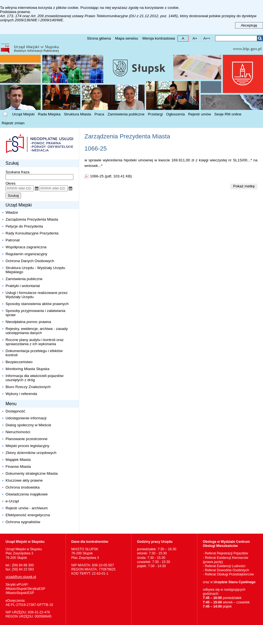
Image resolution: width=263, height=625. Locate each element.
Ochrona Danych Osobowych (30, 261)
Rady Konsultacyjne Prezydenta (32, 233)
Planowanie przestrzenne (27, 439)
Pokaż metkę (244, 186)
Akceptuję (249, 25)
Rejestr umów (199, 114)
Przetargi (155, 114)
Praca (99, 114)
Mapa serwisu (126, 38)
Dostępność (15, 411)
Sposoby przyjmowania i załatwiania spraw (35, 313)
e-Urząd (12, 501)
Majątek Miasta (18, 460)
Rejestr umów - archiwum (27, 508)
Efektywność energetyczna (28, 515)
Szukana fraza (17, 172)
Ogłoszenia (175, 114)
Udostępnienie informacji (26, 418)
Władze (12, 212)
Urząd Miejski (23, 114)
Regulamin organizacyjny (26, 254)
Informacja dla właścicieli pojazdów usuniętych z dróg (34, 378)
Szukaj (260, 38)
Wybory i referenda (21, 394)
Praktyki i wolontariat (23, 286)
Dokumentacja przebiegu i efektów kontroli (34, 353)
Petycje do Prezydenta (24, 226)
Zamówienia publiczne (126, 114)
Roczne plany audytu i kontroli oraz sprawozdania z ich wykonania (35, 342)
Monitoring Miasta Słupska (27, 369)
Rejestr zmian (13, 123)
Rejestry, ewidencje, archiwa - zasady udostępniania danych (37, 331)
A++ (206, 38)
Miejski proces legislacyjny (27, 446)
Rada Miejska (49, 114)
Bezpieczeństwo (19, 362)
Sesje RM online (227, 114)
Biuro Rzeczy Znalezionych (28, 387)
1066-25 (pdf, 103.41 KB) (111, 176)
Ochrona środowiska (23, 487)
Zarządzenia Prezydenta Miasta (32, 219)
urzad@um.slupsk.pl (21, 577)
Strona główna (99, 38)
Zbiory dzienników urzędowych (31, 453)
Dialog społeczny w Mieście (28, 425)
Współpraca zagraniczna (26, 247)
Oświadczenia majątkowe (27, 494)
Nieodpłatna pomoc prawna (28, 322)
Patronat (13, 240)
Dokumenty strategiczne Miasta (32, 473)
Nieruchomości (18, 432)
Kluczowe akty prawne (24, 480)
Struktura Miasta (77, 114)
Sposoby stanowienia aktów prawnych (37, 304)
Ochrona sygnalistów (23, 522)
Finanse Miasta (18, 466)
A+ (193, 38)
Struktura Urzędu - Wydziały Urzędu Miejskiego (35, 270)
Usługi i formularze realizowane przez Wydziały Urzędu (37, 295)
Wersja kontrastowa (158, 38)
